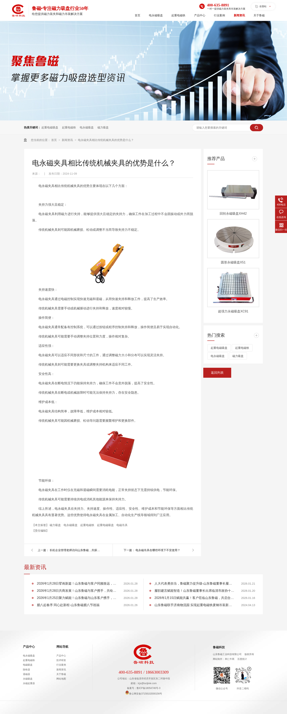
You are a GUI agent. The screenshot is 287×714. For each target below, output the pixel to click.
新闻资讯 (239, 15)
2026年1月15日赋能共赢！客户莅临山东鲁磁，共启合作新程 (194, 598)
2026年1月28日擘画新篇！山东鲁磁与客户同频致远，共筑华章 (77, 583)
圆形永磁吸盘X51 (233, 262)
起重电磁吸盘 (49, 127)
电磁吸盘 (27, 664)
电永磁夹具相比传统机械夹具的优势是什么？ (106, 140)
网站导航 (62, 646)
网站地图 (61, 678)
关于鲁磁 (259, 15)
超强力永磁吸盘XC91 (233, 311)
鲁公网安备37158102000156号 (143, 693)
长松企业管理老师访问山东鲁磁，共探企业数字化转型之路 (75, 550)
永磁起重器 (29, 683)
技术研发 (61, 660)
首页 (137, 15)
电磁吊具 (122, 525)
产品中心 (199, 15)
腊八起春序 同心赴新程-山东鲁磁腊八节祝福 (68, 605)
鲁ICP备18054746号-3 (148, 688)
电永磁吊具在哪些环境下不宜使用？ (158, 550)
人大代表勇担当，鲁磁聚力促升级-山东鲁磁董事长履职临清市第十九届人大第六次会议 (194, 583)
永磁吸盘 (27, 678)
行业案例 (219, 15)
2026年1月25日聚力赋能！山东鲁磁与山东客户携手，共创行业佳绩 (77, 598)
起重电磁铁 (178, 15)
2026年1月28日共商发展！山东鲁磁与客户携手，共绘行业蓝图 (77, 590)
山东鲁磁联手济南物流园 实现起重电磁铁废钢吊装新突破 (194, 605)
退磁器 (26, 674)
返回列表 (217, 372)
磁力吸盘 (103, 127)
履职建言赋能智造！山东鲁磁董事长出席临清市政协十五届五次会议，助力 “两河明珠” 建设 (194, 590)
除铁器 (26, 669)
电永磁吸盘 (156, 15)
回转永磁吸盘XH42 (233, 213)
